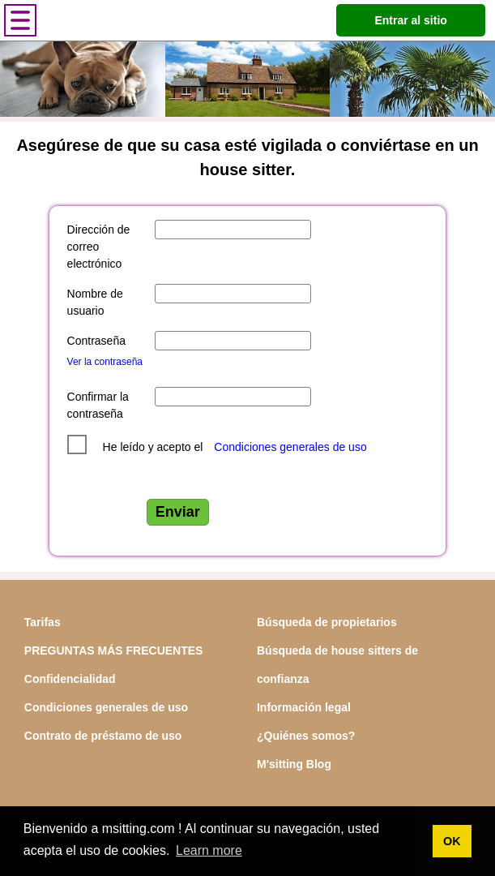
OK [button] (452, 841)
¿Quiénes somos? (306, 735)
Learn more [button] (209, 850)
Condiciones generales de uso (290, 446)
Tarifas (42, 622)
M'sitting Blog (294, 764)
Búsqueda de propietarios (327, 622)
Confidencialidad (70, 678)
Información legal (304, 707)
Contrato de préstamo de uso (102, 735)
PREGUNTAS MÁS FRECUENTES (113, 650)
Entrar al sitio (410, 20)
